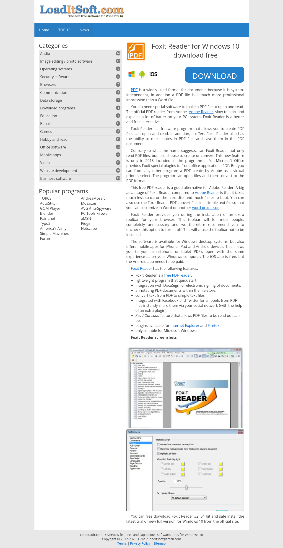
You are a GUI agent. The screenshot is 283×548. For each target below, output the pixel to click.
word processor (205, 207)
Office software (80, 147)
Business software (80, 178)
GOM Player (50, 208)
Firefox (213, 325)
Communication (80, 92)
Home (44, 29)
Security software (80, 76)
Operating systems (80, 68)
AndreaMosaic (93, 198)
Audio (80, 53)
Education (80, 115)
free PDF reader (177, 275)
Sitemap (159, 543)
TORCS (46, 198)
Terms (122, 543)
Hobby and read (80, 139)
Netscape (89, 228)
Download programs (80, 108)
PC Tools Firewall (95, 213)
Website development (80, 170)
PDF (134, 89)
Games (80, 131)
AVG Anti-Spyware (96, 208)
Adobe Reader (201, 111)
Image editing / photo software (80, 61)
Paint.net (47, 218)
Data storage (80, 100)
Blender (46, 213)
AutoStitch (49, 203)
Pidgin (86, 223)
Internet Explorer (184, 325)
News (84, 29)
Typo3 (45, 223)
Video (80, 162)
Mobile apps (80, 154)
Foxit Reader (141, 268)
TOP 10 (64, 29)
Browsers (80, 84)
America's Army (53, 228)
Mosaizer (88, 203)
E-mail (80, 123)
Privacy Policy (140, 543)
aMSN (86, 218)
